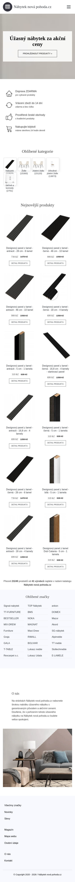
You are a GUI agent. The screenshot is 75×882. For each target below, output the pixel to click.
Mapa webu (10, 836)
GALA (7, 643)
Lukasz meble (35, 649)
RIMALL (32, 637)
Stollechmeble (59, 649)
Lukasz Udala (35, 655)
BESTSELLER (11, 618)
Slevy (7, 818)
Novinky (8, 812)
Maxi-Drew (33, 631)
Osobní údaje (11, 843)
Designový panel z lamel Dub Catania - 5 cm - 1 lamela (55, 551)
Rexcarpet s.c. (11, 655)
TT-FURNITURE (12, 612)
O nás (7, 854)
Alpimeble (57, 637)
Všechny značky (12, 805)
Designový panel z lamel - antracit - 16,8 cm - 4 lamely (19, 430)
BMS (30, 612)
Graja (6, 637)
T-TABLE (8, 649)
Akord (55, 624)
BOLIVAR (33, 643)
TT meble (57, 643)
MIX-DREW (10, 624)
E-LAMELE (58, 655)
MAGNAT (33, 624)
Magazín (8, 829)
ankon (55, 606)
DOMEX (56, 612)
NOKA (31, 618)
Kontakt (8, 860)
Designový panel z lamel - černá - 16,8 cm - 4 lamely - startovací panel (55, 368)
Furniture (8, 631)
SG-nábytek (58, 631)
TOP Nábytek (35, 606)
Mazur (55, 618)
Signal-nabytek (11, 606)
